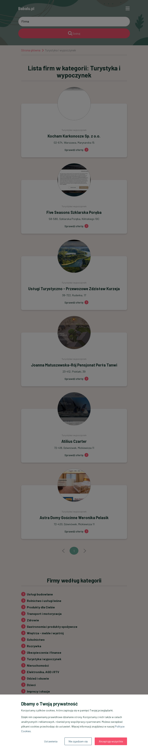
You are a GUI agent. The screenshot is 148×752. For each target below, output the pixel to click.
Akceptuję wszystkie (111, 741)
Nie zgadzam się (78, 741)
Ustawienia (50, 741)
